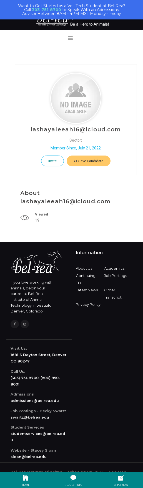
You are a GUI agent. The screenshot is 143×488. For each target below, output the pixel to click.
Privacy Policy (88, 304)
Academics (114, 268)
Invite (52, 161)
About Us (84, 268)
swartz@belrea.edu (30, 417)
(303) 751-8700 (25, 378)
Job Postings (115, 275)
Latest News (87, 290)
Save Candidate (88, 161)
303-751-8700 (46, 9)
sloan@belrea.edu (29, 456)
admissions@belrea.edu (35, 400)
